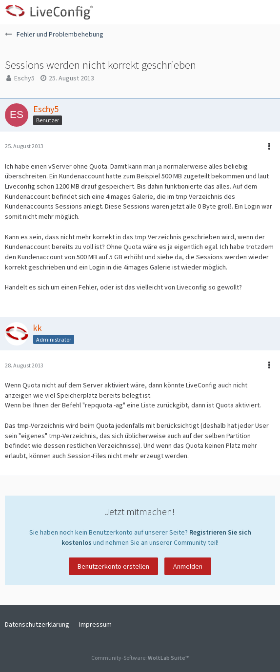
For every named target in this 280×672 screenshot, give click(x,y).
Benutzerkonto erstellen (113, 566)
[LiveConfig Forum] (49, 12)
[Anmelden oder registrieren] (243, 12)
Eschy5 (24, 78)
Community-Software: (140, 657)
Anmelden (187, 566)
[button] (267, 12)
